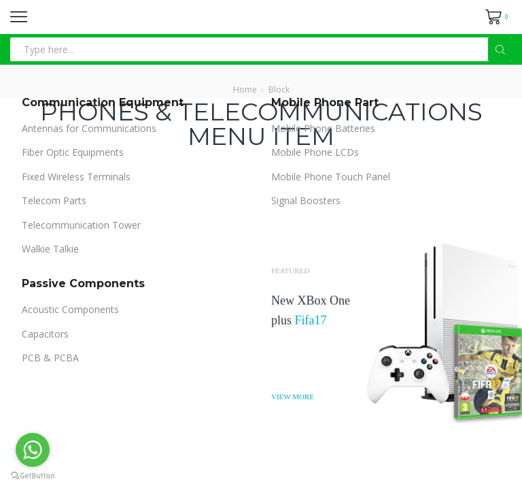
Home (245, 89)
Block (279, 89)
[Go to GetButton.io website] (32, 476)
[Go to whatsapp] (33, 450)
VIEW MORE (292, 395)
